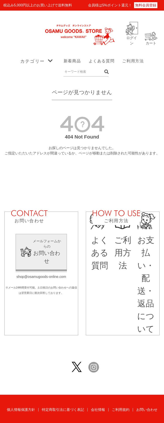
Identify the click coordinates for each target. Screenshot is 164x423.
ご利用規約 (120, 410)
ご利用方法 (133, 61)
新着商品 (72, 61)
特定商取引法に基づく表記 (63, 410)
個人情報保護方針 (21, 410)
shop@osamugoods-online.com (41, 277)
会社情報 (98, 410)
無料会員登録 (145, 5)
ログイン (131, 38)
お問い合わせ (146, 410)
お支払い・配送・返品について (146, 278)
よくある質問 (102, 61)
